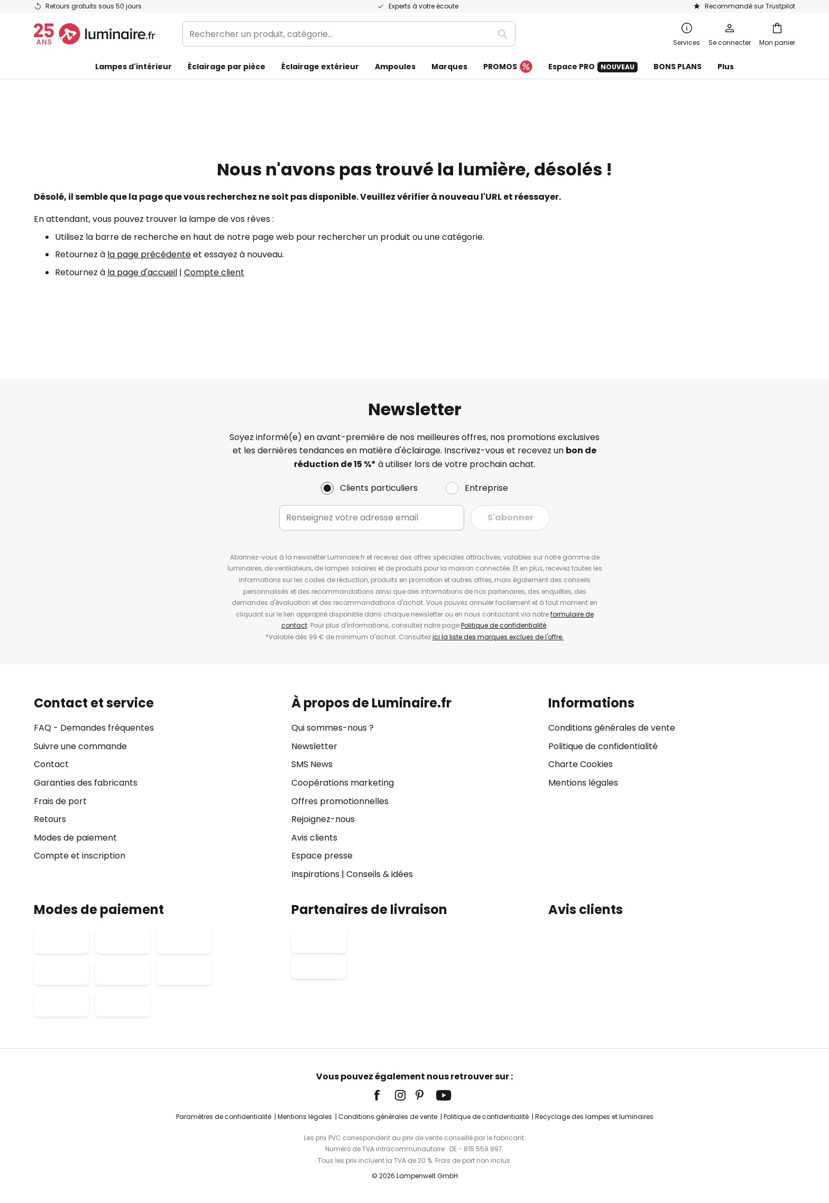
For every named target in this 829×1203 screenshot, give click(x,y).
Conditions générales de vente (611, 728)
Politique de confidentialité (503, 625)
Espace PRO (593, 66)
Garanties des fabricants (85, 783)
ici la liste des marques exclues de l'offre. (498, 636)
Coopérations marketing (342, 783)
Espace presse (322, 856)
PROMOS (507, 67)
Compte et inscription (79, 856)
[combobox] (349, 34)
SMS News (312, 765)
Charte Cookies (580, 765)
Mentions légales (583, 783)
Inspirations (315, 874)
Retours (50, 819)
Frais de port (60, 801)
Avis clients (314, 838)
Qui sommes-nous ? (332, 728)
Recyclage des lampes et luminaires (594, 1116)
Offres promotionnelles (340, 801)
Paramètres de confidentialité (223, 1116)
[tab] (157, 788)
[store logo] (94, 33)
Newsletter (314, 746)
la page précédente (149, 273)
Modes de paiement (75, 838)
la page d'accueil (142, 291)
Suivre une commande (80, 746)
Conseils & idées (379, 874)
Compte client (214, 291)
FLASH (577, 112)
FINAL (513, 88)
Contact (51, 765)
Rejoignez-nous (323, 819)
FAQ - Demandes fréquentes (94, 728)
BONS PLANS (677, 66)
